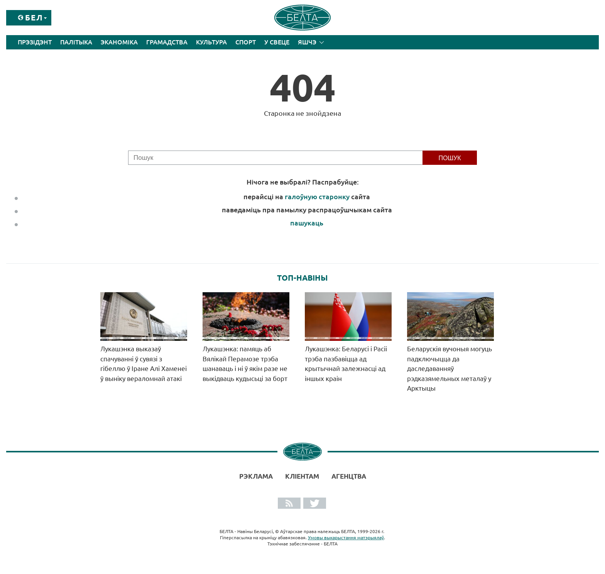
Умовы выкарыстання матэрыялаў (346, 537)
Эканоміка (119, 42)
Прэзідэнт (35, 42)
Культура (211, 42)
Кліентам (302, 476)
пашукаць (306, 223)
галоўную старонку (317, 196)
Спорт (245, 42)
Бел (34, 17)
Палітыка (76, 42)
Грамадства (167, 42)
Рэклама (256, 476)
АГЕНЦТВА (348, 476)
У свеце (276, 42)
